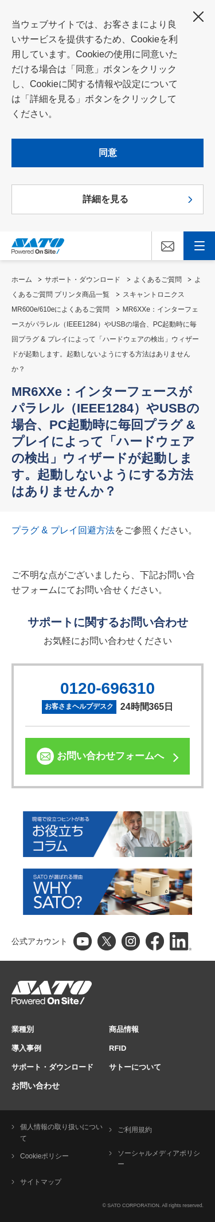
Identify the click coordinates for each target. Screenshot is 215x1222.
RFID (117, 1048)
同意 (108, 153)
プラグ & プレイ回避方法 (63, 530)
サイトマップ (40, 1182)
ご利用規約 (135, 1130)
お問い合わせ (35, 1085)
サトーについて (135, 1067)
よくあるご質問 (158, 280)
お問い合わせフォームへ (110, 756)
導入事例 (26, 1048)
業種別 (22, 1029)
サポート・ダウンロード (82, 280)
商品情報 (124, 1029)
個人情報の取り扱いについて (61, 1132)
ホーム (21, 280)
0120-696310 (107, 688)
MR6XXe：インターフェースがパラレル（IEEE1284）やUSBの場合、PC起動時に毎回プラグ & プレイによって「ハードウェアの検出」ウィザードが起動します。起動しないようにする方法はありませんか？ (105, 339)
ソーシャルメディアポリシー (159, 1159)
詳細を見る (105, 199)
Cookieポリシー (44, 1156)
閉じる (198, 16)
